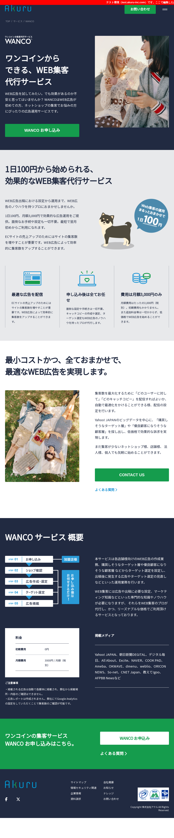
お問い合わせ (140, 9)
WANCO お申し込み (42, 130)
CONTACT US (132, 475)
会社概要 (108, 782)
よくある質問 (106, 489)
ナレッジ (108, 793)
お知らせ (108, 788)
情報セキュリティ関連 (84, 788)
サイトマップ (78, 782)
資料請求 (76, 799)
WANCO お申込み (135, 738)
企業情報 (76, 793)
